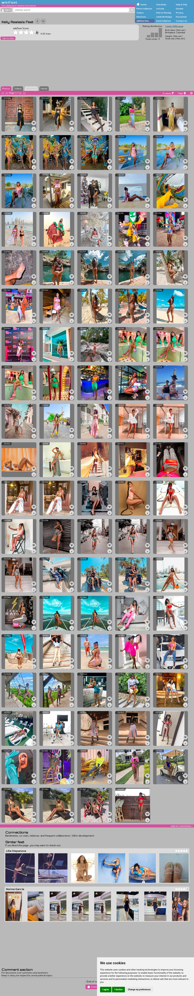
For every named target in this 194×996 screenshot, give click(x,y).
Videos (140, 12)
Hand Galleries (163, 21)
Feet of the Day (163, 12)
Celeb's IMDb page (174, 26)
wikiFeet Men (142, 21)
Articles (160, 8)
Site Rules (161, 4)
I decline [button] (118, 989)
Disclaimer (181, 16)
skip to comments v (181, 826)
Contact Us (181, 21)
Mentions (141, 16)
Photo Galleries (144, 8)
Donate (179, 8)
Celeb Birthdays (164, 16)
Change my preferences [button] (139, 989)
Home (143, 4)
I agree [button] (105, 989)
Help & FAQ (181, 4)
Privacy (180, 12)
